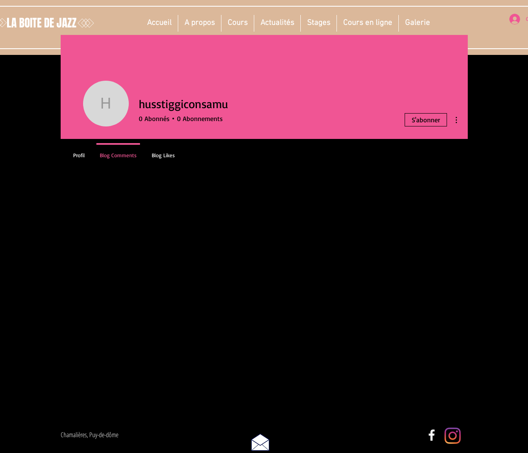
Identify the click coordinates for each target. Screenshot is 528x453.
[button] (199, 23)
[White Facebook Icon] (431, 435)
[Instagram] (453, 436)
